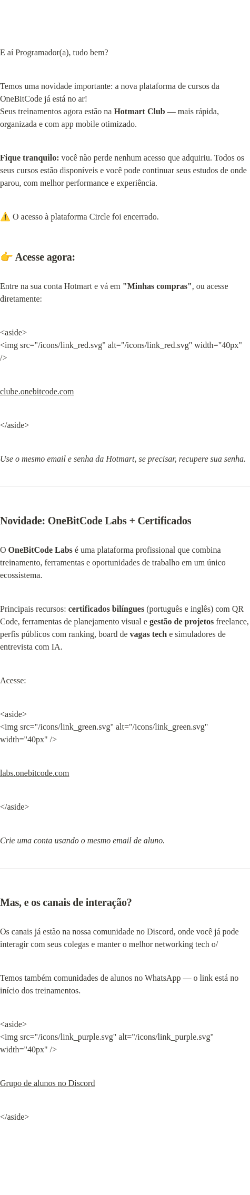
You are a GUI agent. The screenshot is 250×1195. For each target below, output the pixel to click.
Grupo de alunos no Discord (47, 1083)
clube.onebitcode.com (37, 391)
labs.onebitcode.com (34, 773)
